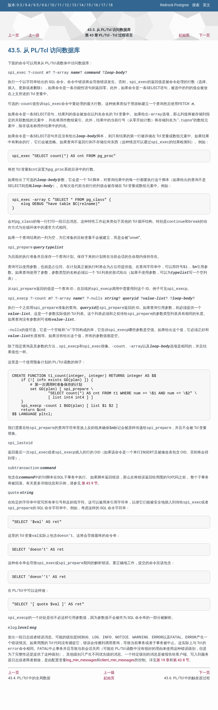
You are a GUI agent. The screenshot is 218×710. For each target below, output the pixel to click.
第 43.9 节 (90, 497)
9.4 (27, 5)
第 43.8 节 (181, 679)
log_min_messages (81, 679)
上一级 (33, 35)
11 (59, 5)
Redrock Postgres (174, 5)
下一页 (204, 35)
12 (67, 5)
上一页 (13, 35)
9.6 (44, 5)
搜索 (195, 5)
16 (96, 5)
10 (52, 5)
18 (110, 5)
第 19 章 (162, 679)
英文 (206, 5)
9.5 (36, 5)
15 (89, 5)
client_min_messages (117, 679)
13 (74, 5)
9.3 (19, 5)
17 (103, 5)
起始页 (184, 35)
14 (81, 5)
